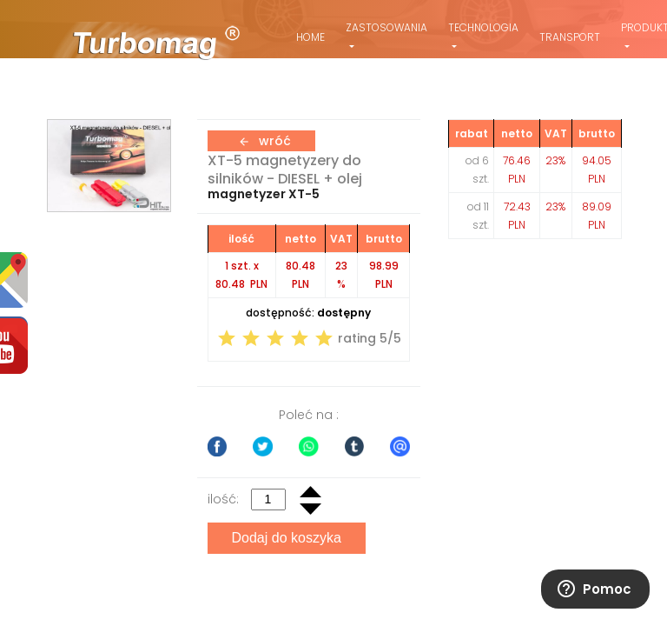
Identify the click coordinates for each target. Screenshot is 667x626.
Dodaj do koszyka (286, 537)
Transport (569, 37)
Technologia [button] (483, 27)
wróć (264, 141)
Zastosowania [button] (386, 27)
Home (310, 37)
